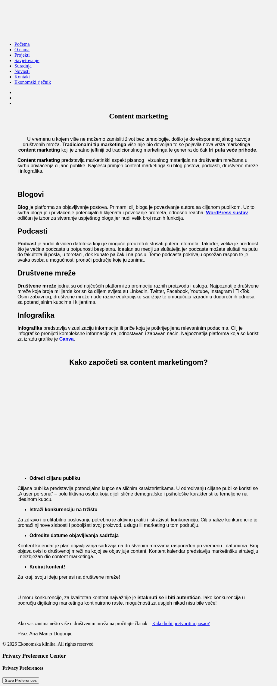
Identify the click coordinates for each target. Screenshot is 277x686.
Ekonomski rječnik (32, 82)
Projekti (22, 55)
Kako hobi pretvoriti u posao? (181, 623)
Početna (22, 44)
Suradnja (23, 65)
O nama (22, 49)
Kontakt (22, 76)
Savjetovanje (26, 60)
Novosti (22, 71)
